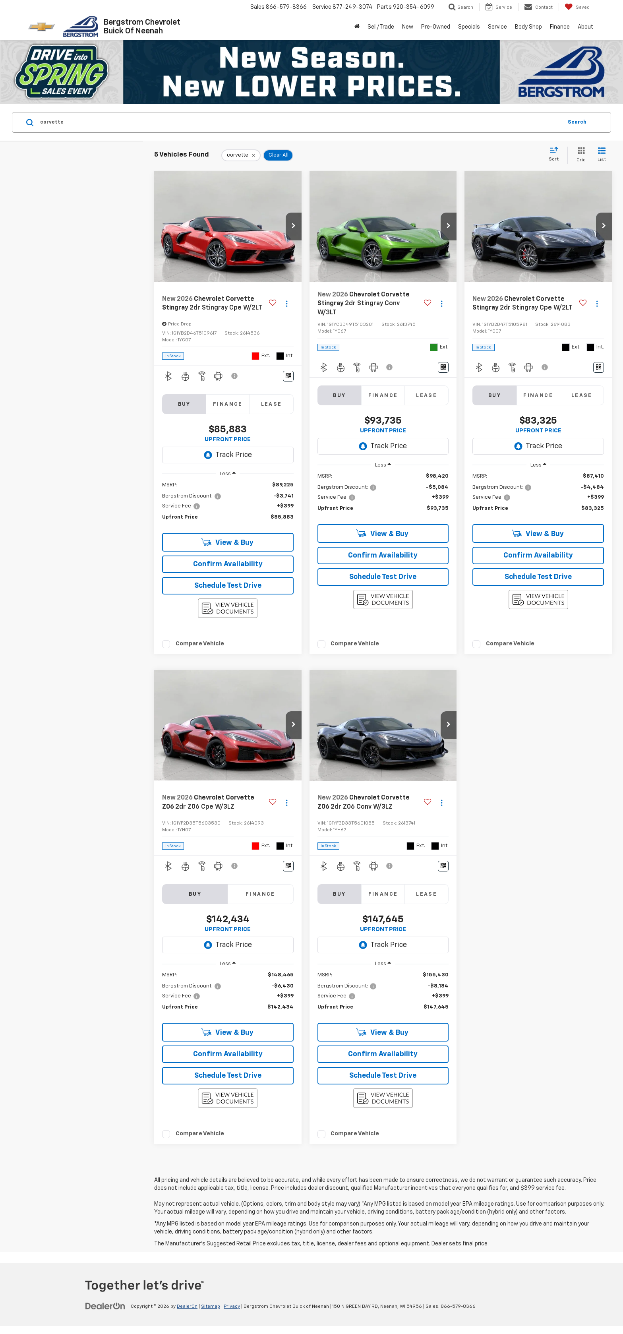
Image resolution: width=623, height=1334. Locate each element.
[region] (228, 505)
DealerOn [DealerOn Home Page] (187, 1306)
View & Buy (227, 542)
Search (577, 122)
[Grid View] (579, 155)
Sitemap (210, 1306)
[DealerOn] (105, 1306)
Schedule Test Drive (227, 585)
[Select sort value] (556, 155)
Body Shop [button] (528, 27)
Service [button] (497, 27)
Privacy (232, 1306)
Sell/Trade (381, 27)
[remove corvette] (241, 155)
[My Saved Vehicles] (577, 7)
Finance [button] (560, 27)
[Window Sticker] (288, 376)
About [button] (586, 27)
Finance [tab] (228, 404)
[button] (294, 226)
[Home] (357, 27)
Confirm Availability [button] (228, 564)
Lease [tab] (271, 404)
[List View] (602, 155)
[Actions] (287, 304)
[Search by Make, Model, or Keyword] (300, 122)
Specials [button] (469, 27)
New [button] (407, 27)
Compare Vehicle (200, 644)
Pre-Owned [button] (435, 27)
